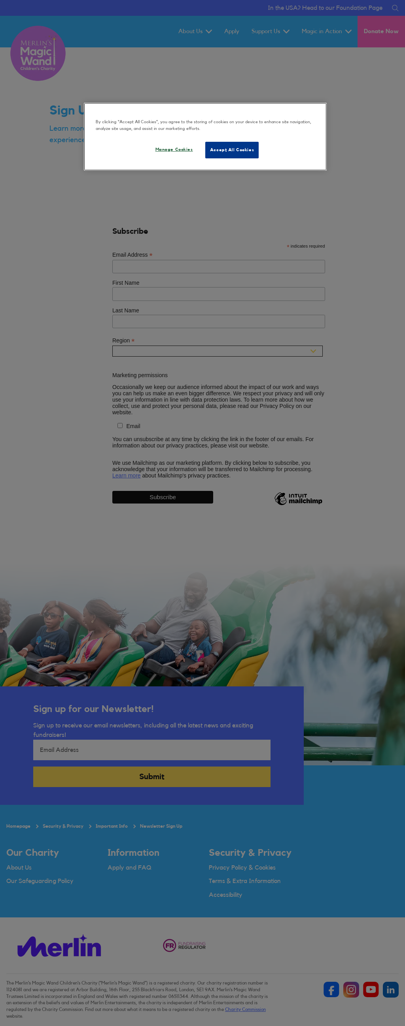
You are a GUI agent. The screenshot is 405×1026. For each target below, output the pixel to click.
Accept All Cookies (232, 150)
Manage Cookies (174, 149)
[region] (205, 137)
